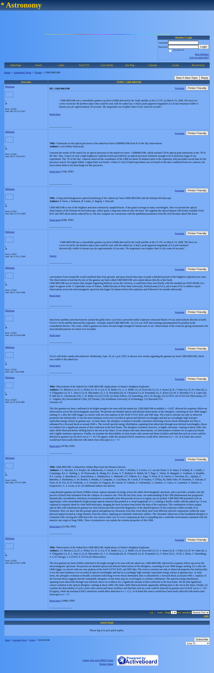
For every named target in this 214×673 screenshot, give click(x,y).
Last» (161, 612)
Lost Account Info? (199, 57)
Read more (55, 114)
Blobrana (9, 86)
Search (38, 65)
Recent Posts (198, 65)
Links (61, 65)
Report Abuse (106, 664)
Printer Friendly (197, 88)
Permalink (179, 88)
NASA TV (84, 65)
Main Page (15, 65)
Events (38, 72)
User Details (107, 65)
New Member (202, 54)
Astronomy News (22, 72)
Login (203, 46)
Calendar (152, 65)
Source (53, 255)
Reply (204, 77)
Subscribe (202, 639)
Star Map (129, 65)
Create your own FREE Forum (98, 660)
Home (7, 72)
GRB (206, 616)
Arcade (175, 65)
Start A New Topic (187, 77)
